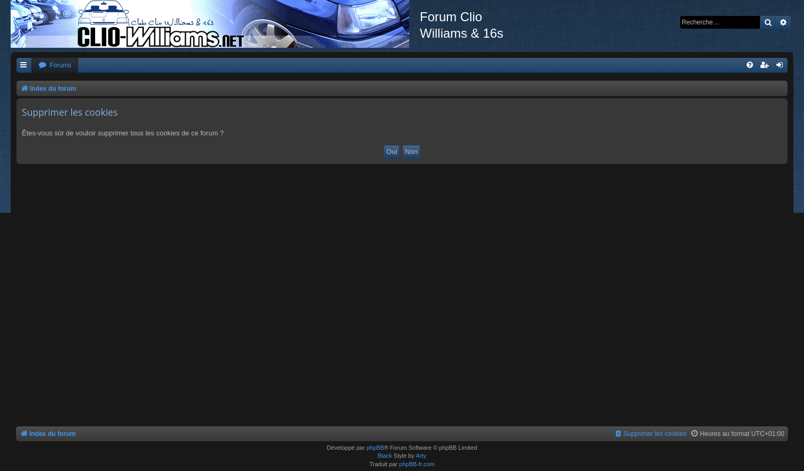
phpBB (375, 447)
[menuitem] (55, 65)
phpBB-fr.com (417, 464)
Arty (421, 455)
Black (385, 455)
